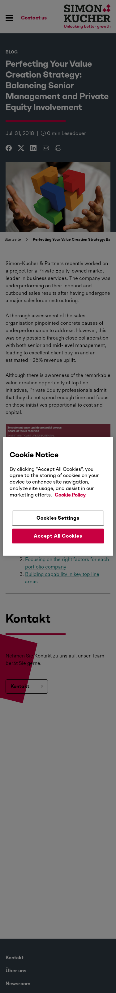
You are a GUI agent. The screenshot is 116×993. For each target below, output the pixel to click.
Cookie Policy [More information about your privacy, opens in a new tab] (70, 495)
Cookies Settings (58, 518)
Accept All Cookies (58, 536)
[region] (58, 496)
